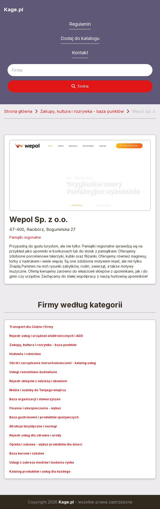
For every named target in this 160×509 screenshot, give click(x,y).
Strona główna (18, 111)
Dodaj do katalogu (80, 38)
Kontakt (80, 52)
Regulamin (80, 24)
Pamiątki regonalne (25, 237)
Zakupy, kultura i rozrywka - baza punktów (82, 111)
